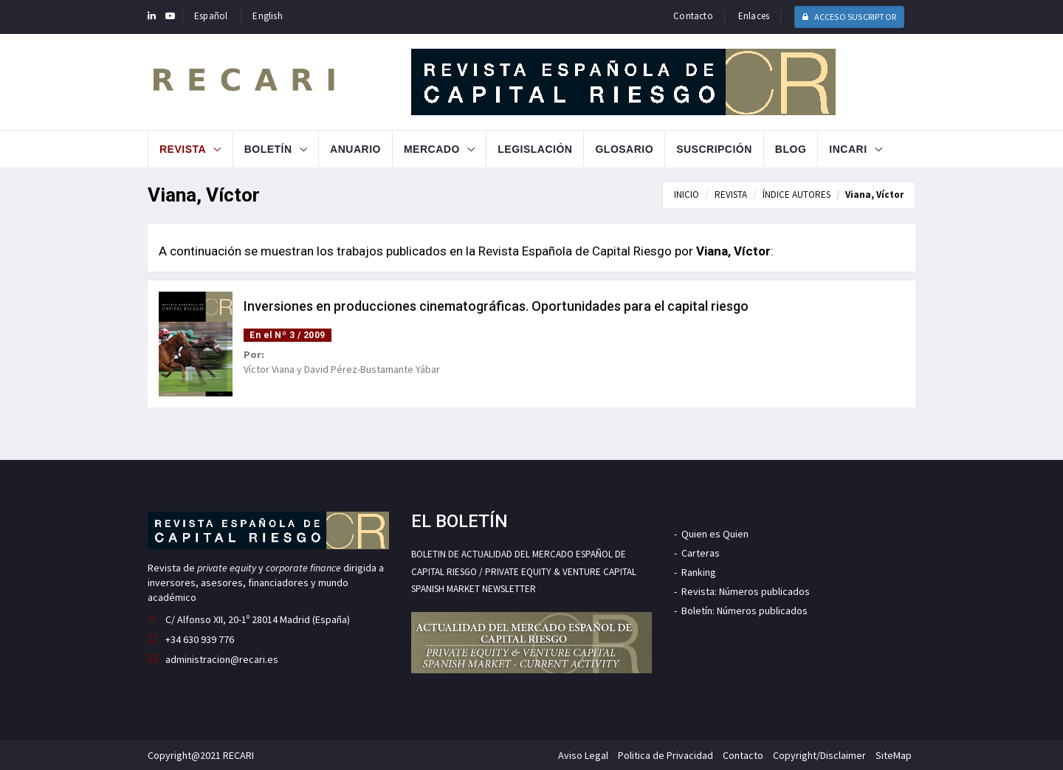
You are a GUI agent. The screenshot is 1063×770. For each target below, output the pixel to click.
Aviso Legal (583, 755)
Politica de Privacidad (665, 755)
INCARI (848, 149)
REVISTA (731, 194)
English (267, 16)
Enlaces (753, 16)
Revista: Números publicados (745, 591)
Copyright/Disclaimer (819, 755)
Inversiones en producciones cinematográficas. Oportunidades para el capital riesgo (496, 306)
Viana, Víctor (874, 194)
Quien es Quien (715, 533)
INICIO (686, 194)
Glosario (624, 149)
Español (210, 16)
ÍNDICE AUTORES (796, 194)
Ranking (698, 572)
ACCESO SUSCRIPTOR (849, 16)
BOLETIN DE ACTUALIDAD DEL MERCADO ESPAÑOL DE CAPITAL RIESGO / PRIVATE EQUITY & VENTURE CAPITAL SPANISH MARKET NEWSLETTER (523, 571)
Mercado (432, 149)
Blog (790, 149)
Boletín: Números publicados (744, 610)
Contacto (693, 16)
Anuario (355, 149)
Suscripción (714, 149)
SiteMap (893, 755)
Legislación (535, 149)
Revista (182, 149)
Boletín (268, 149)
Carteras (700, 553)
